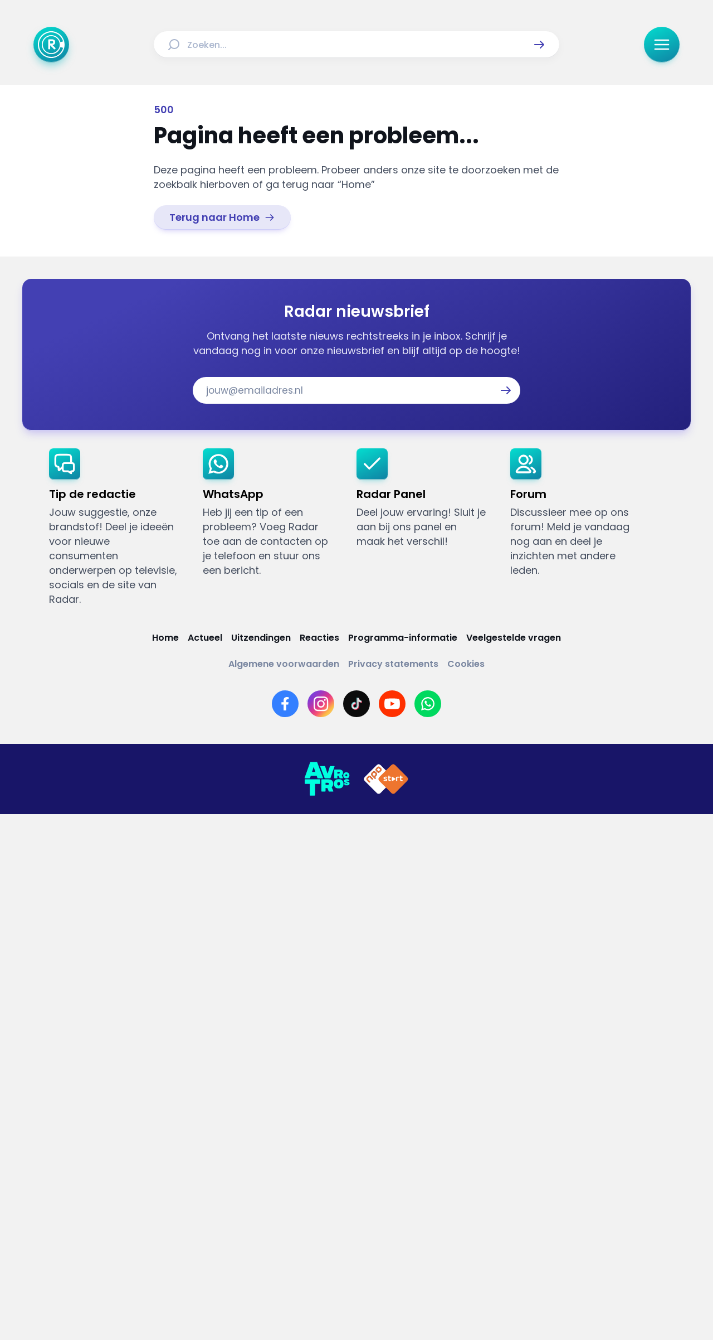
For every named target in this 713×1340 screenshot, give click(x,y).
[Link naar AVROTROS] (327, 779)
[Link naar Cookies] (466, 663)
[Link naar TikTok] (356, 703)
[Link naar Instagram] (320, 703)
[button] (539, 44)
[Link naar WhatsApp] (427, 703)
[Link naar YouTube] (392, 703)
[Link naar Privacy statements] (393, 663)
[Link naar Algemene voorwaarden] (283, 663)
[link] (222, 217)
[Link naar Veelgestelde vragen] (513, 637)
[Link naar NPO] (386, 779)
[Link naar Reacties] (319, 637)
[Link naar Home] (165, 637)
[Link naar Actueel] (205, 637)
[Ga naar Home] (51, 44)
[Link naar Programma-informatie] (402, 637)
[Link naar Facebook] (285, 703)
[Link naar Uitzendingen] (261, 637)
